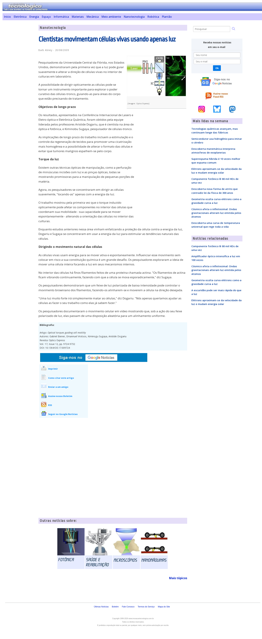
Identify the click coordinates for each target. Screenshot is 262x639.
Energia (34, 17)
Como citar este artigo (61, 377)
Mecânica (92, 17)
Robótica (153, 17)
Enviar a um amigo (58, 386)
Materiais (78, 17)
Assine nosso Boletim (60, 396)
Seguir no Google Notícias (63, 414)
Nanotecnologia (134, 17)
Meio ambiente (111, 17)
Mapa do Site (164, 607)
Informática (61, 17)
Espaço (46, 17)
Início (7, 17)
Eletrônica (20, 17)
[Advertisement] (19, 76)
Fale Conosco (128, 607)
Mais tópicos (178, 578)
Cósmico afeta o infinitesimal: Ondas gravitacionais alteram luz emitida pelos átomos (216, 212)
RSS (50, 405)
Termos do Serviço (146, 607)
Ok (217, 68)
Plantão (167, 17)
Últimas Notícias (101, 607)
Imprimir (53, 368)
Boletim (115, 607)
